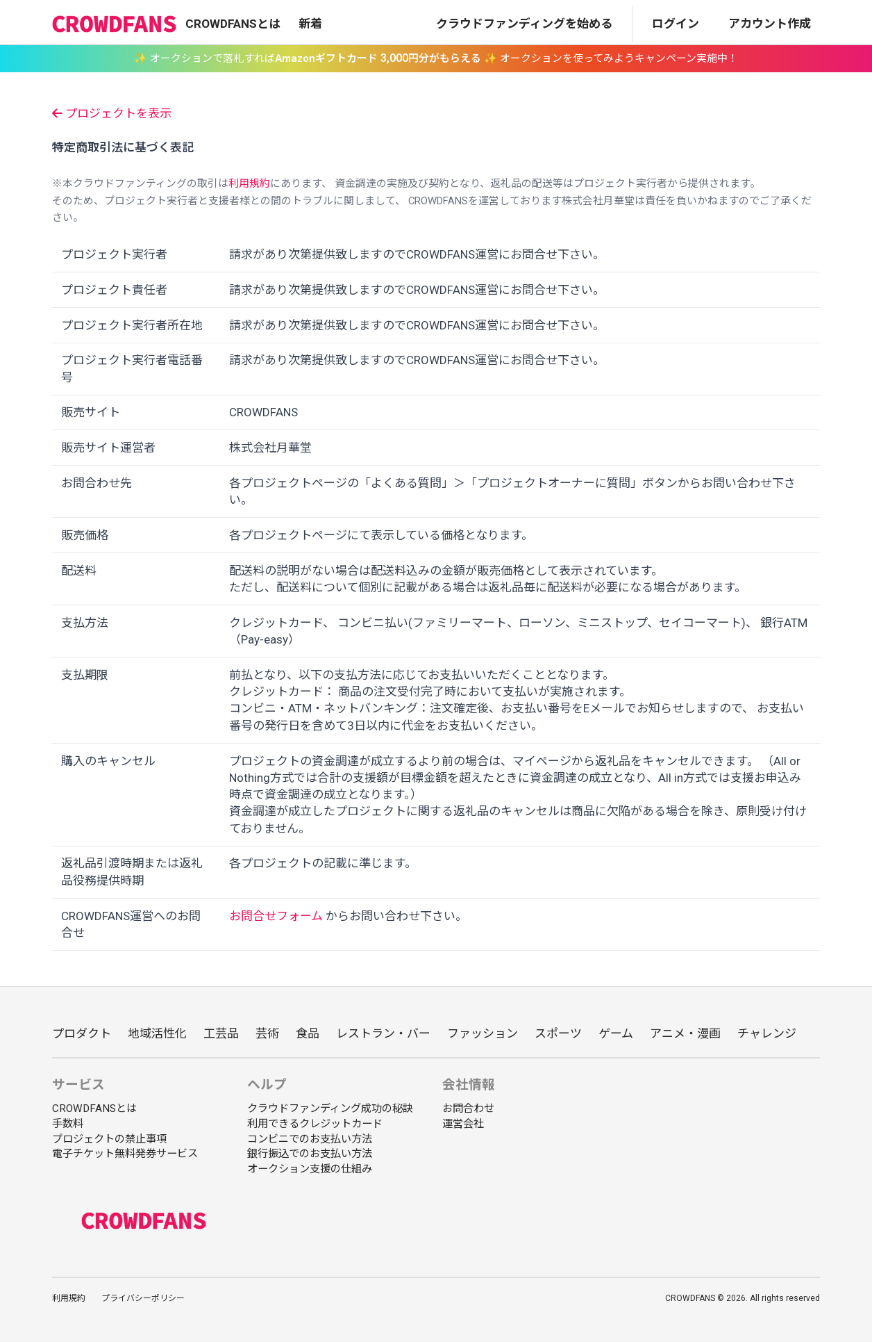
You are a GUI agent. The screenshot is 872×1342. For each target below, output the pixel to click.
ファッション (482, 1033)
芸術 (267, 1033)
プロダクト (81, 1033)
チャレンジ (766, 1033)
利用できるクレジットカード (315, 1124)
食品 (307, 1033)
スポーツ (558, 1033)
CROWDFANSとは (232, 24)
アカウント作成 (769, 24)
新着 (310, 24)
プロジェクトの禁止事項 (109, 1139)
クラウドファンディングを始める (524, 24)
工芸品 (221, 1033)
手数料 (67, 1124)
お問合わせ (468, 1108)
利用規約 (249, 183)
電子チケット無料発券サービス (125, 1153)
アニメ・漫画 (685, 1033)
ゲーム (615, 1033)
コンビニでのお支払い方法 (309, 1139)
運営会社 (463, 1124)
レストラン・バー (383, 1033)
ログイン (675, 24)
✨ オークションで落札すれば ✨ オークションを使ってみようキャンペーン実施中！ (436, 58)
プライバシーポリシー (143, 1298)
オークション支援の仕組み (309, 1169)
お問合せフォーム (276, 916)
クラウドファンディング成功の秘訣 (330, 1108)
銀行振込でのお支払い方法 (309, 1153)
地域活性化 (157, 1033)
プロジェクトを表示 (111, 113)
